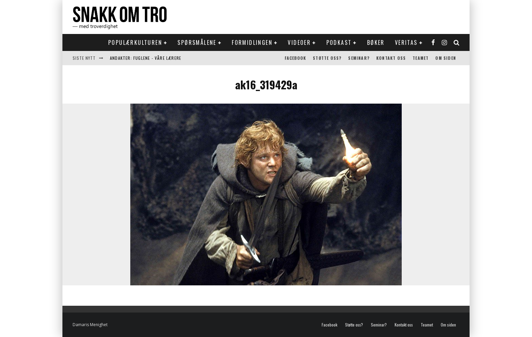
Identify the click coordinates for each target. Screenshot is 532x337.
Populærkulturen (135, 42)
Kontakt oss (391, 58)
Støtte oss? (327, 58)
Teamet (421, 58)
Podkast (339, 42)
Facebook (295, 58)
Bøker (376, 42)
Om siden (445, 58)
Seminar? (358, 58)
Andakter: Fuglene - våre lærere (145, 58)
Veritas (406, 42)
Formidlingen (252, 42)
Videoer (299, 42)
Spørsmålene (196, 42)
